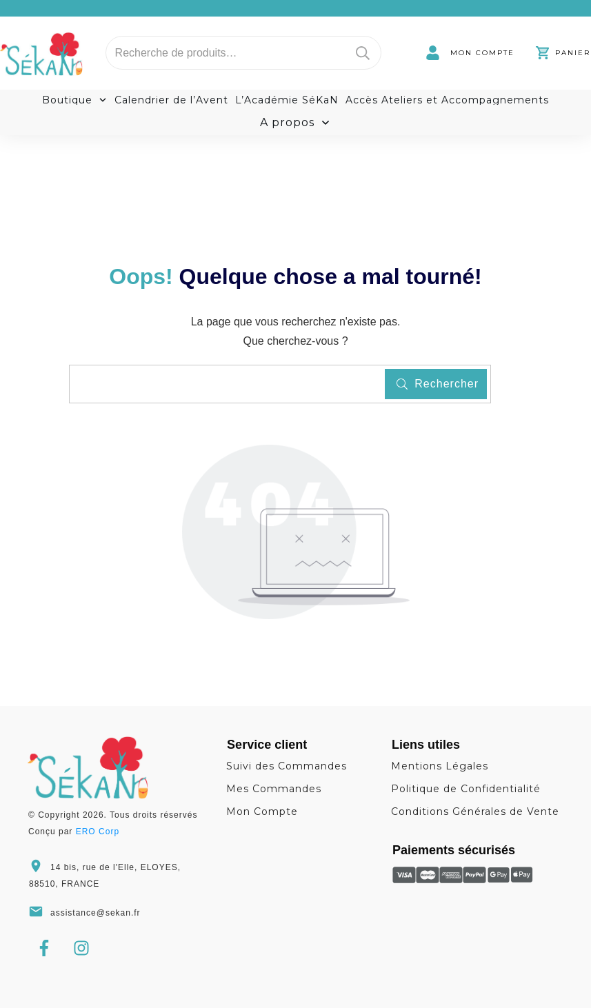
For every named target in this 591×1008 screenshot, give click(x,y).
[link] (469, 53)
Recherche (363, 52)
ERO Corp (97, 831)
